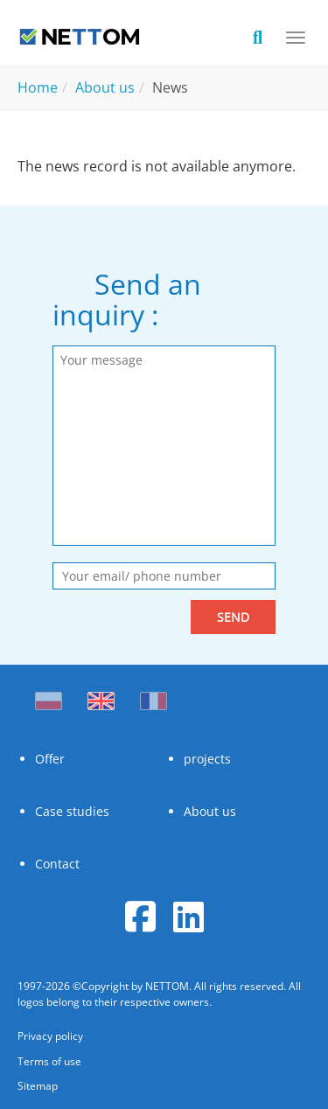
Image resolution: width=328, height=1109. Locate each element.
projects (207, 758)
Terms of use (49, 1061)
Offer (50, 758)
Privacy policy (50, 1036)
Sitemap (37, 1085)
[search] (267, 35)
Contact (57, 863)
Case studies (72, 811)
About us (210, 811)
